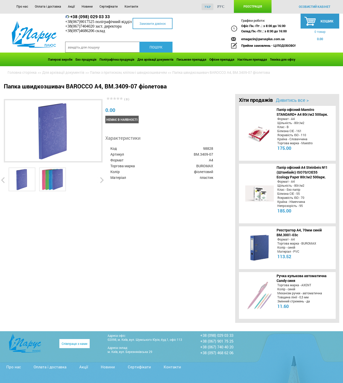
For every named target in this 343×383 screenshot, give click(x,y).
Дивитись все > (292, 100)
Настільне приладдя (252, 59)
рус (221, 7)
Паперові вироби (60, 59)
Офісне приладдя (221, 59)
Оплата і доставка (48, 6)
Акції (71, 6)
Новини (87, 6)
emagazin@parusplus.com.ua (263, 39)
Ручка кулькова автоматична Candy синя (302, 278)
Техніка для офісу (282, 59)
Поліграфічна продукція (117, 59)
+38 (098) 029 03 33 (90, 16)
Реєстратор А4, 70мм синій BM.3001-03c (299, 232)
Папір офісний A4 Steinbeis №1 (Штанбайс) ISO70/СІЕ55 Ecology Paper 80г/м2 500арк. (302, 172)
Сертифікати (109, 6)
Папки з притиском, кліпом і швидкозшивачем (128, 72)
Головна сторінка (22, 72)
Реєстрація (252, 6)
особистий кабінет (314, 7)
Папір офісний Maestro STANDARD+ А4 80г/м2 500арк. (302, 112)
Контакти (131, 6)
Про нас (22, 6)
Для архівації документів (155, 59)
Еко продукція (86, 59)
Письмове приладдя (191, 59)
